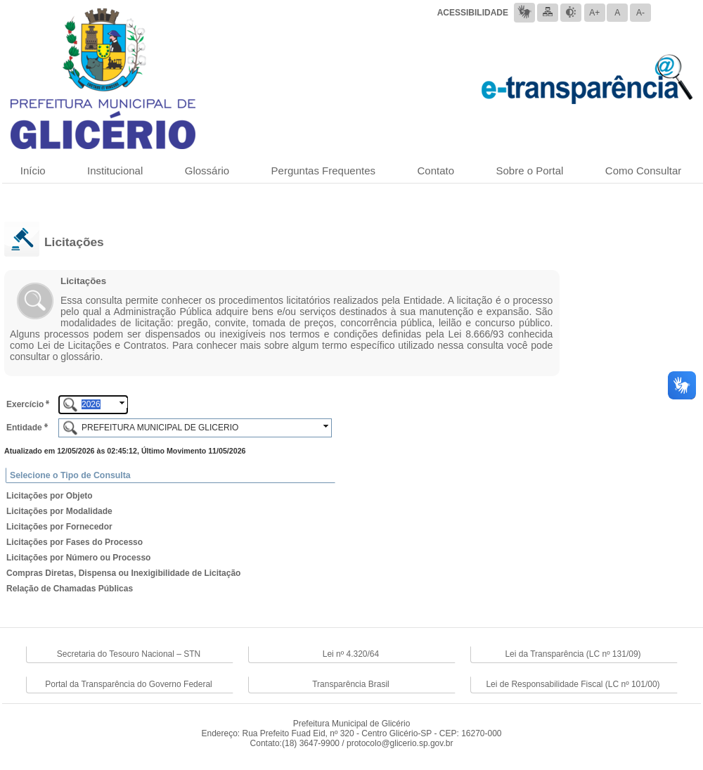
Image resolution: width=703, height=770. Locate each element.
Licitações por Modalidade (59, 511)
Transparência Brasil (350, 684)
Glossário (207, 171)
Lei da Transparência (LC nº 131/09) (572, 654)
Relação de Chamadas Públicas (69, 588)
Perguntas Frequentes (323, 171)
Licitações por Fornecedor (59, 527)
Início (33, 171)
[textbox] (93, 404)
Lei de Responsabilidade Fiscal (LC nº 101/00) (572, 684)
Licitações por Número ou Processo (78, 558)
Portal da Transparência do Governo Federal (128, 684)
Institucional (115, 171)
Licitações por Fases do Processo (74, 542)
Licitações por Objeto (49, 496)
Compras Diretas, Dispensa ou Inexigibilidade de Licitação (123, 573)
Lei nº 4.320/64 (351, 654)
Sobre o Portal (530, 171)
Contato (435, 171)
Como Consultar (643, 171)
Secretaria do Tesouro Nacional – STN (129, 654)
